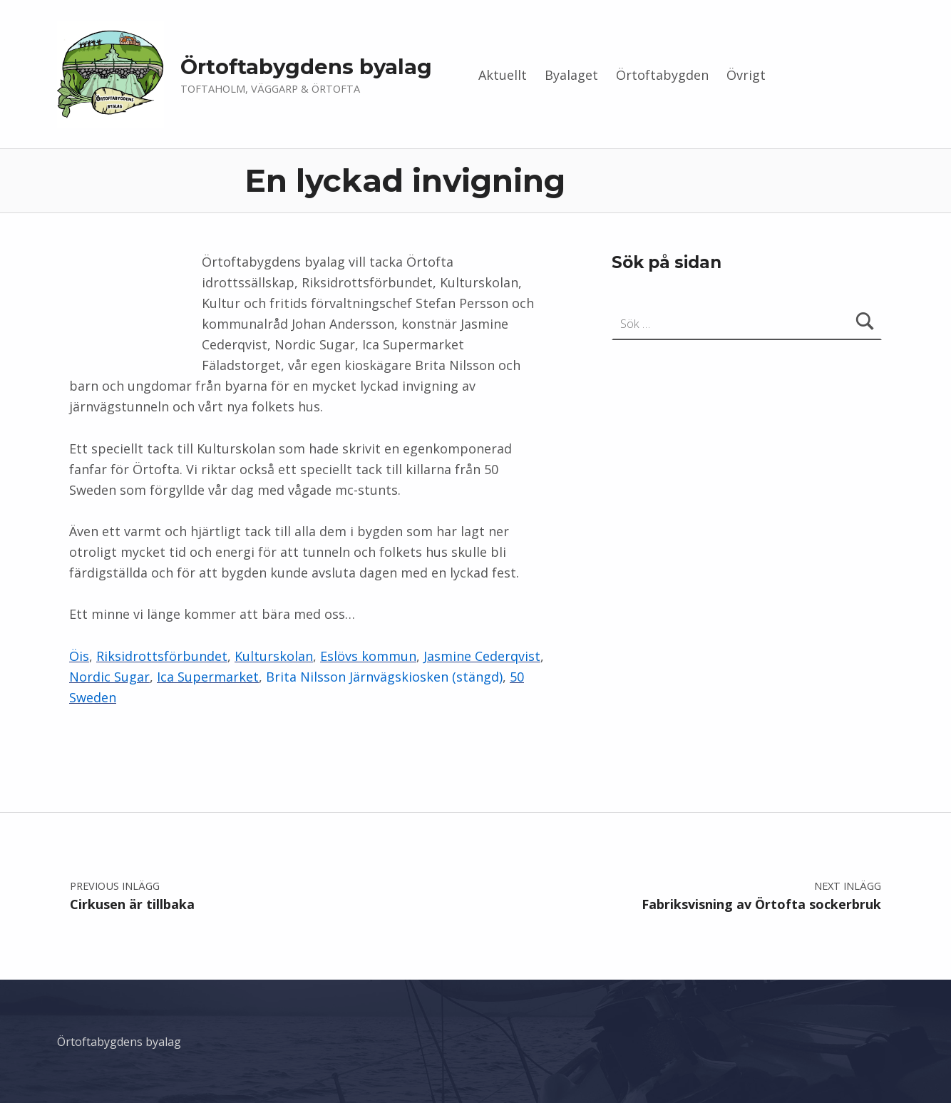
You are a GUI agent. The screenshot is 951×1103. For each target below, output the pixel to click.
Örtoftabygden (662, 74)
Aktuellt (502, 74)
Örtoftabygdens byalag (306, 66)
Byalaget (571, 74)
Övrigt (746, 74)
